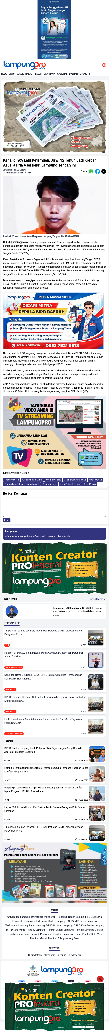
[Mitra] (19, 917)
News (4, 74)
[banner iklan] (54, 117)
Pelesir (38, 74)
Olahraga (49, 74)
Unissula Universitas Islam (59, 536)
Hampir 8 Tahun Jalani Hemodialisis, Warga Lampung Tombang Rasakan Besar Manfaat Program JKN (46, 769)
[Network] (35, 955)
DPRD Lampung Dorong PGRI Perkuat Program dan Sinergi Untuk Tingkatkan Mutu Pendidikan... (45, 699)
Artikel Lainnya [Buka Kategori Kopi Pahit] (97, 599)
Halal (28, 74)
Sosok (20, 74)
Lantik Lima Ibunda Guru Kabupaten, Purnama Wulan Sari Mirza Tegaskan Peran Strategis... (43, 721)
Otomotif (84, 74)
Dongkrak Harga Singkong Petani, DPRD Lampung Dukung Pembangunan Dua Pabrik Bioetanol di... (43, 676)
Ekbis (12, 74)
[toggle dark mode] (104, 65)
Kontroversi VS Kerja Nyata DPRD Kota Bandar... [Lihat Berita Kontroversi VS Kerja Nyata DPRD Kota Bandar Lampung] (78, 608)
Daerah (73, 74)
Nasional (62, 74)
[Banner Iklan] (54, 29)
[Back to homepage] (24, 65)
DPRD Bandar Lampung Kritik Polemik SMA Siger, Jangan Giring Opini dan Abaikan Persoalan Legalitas (43, 750)
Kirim (6, 520)
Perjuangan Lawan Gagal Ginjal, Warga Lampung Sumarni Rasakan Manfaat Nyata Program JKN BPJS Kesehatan (43, 789)
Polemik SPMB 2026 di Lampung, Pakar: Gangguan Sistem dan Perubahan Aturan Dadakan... (43, 654)
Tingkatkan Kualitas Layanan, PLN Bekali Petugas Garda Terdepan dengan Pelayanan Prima (43, 632)
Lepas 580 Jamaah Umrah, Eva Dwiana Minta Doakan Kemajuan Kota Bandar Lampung (44, 809)
